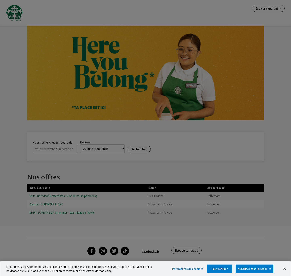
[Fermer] (284, 270)
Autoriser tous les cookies (254, 271)
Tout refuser (219, 271)
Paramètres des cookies (187, 271)
